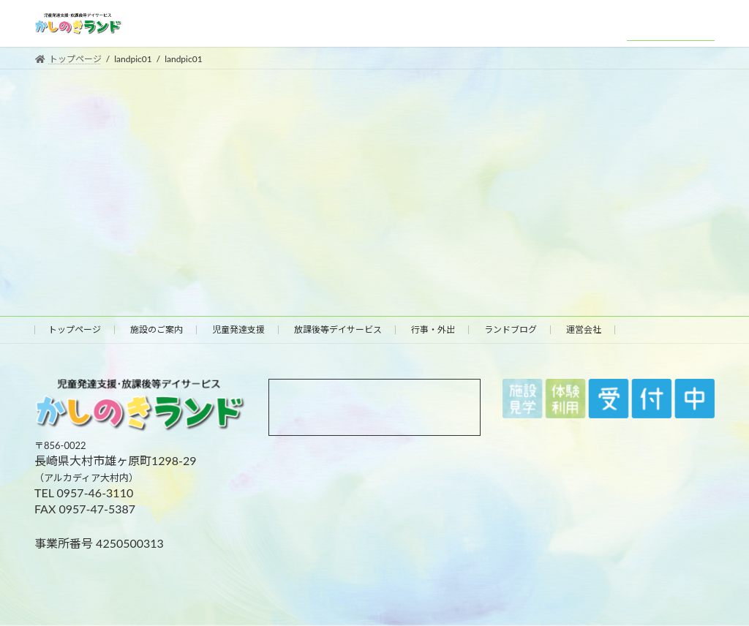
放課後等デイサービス (338, 329)
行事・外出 (433, 329)
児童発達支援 (238, 329)
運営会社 (583, 329)
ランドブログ (510, 329)
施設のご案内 (156, 329)
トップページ (74, 329)
